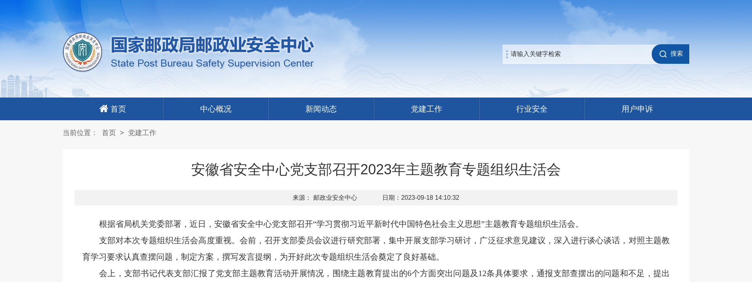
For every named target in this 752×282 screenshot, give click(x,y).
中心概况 (215, 109)
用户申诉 (637, 109)
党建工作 (426, 109)
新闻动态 (321, 109)
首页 (109, 133)
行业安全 (532, 109)
